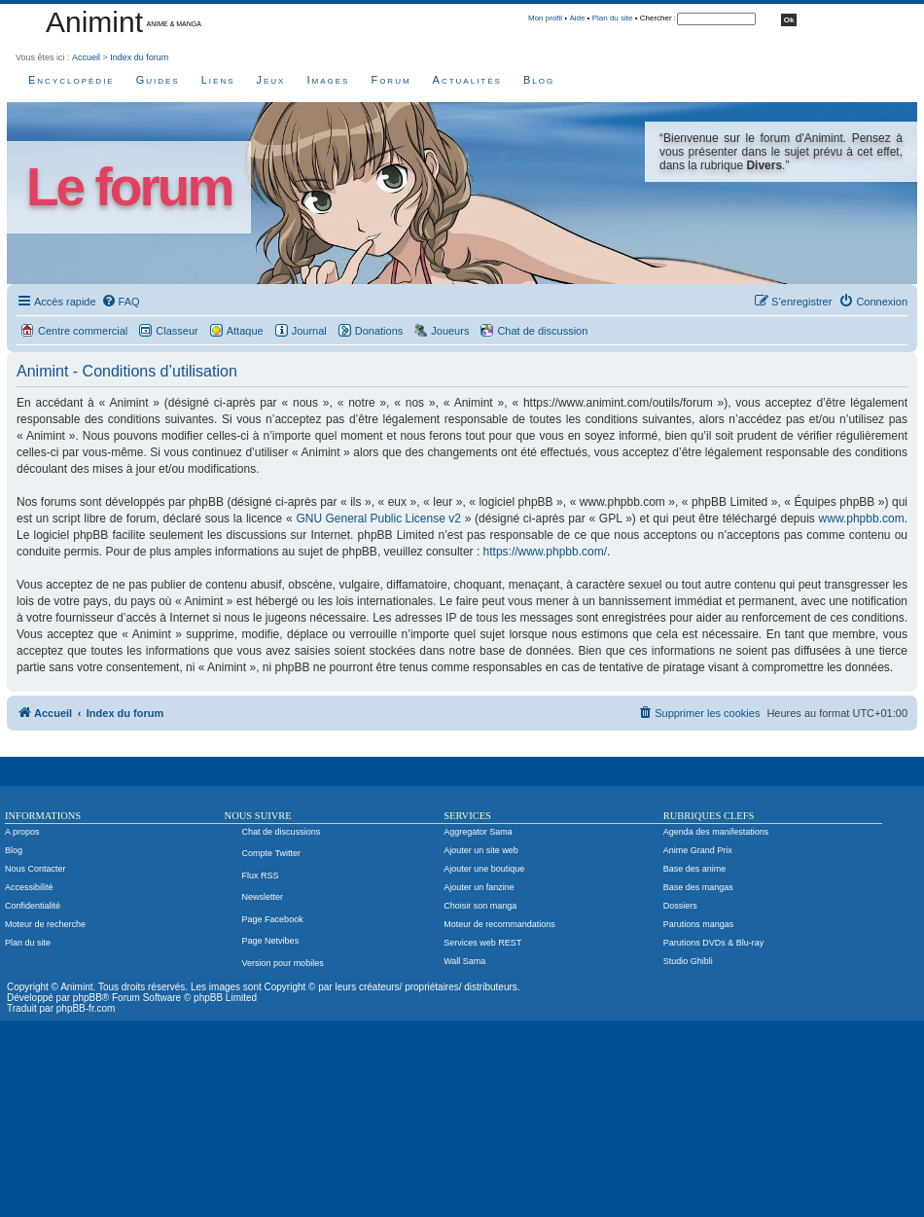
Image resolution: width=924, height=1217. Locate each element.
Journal (309, 331)
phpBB (87, 997)
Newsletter (263, 897)
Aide (577, 18)
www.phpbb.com (862, 518)
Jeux (271, 80)
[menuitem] (120, 301)
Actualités (467, 80)
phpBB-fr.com (86, 1008)
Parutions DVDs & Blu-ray (713, 943)
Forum (390, 80)
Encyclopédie (71, 80)
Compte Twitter (271, 853)
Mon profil (545, 18)
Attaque (245, 331)
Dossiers (680, 906)
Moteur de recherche (45, 924)
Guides (158, 80)
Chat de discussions (281, 832)
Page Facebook (272, 919)
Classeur (176, 331)
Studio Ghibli (688, 961)
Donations (379, 331)
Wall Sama (464, 961)
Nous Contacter (35, 869)
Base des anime (695, 869)
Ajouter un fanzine (479, 887)
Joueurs (450, 331)
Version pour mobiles (283, 963)
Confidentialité (32, 906)
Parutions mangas (698, 924)
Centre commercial (82, 331)
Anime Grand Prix (697, 850)
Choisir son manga (480, 906)
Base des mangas (698, 887)
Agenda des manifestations (716, 832)
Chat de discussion (542, 331)
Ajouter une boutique (484, 869)
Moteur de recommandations (499, 924)
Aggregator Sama (478, 832)
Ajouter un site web (481, 850)
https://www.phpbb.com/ (545, 551)
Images (327, 80)
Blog (538, 80)
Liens (218, 80)
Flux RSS (260, 875)
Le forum (128, 187)
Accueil (86, 57)
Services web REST (482, 943)
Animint (94, 22)
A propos (22, 832)
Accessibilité (29, 887)
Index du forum (139, 57)
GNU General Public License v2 (378, 518)
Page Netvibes (271, 941)
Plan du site (612, 18)
